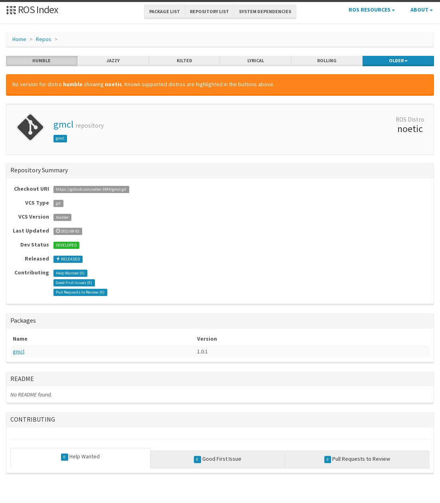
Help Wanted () (70, 273)
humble (41, 60)
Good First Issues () (74, 282)
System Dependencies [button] (265, 11)
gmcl (63, 124)
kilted (184, 60)
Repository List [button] (209, 11)
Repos (43, 39)
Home (19, 39)
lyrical (255, 60)
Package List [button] (164, 11)
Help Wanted (80, 457)
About (421, 9)
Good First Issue (217, 459)
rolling (327, 60)
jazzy (113, 60)
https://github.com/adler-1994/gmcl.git (91, 189)
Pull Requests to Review (357, 459)
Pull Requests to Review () (80, 292)
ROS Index (32, 9)
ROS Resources (372, 9)
